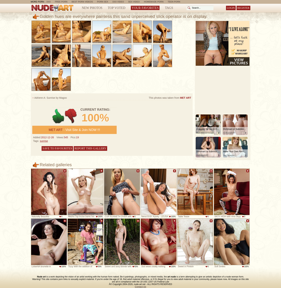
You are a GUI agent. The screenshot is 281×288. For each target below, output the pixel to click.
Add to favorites (64, 170)
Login (231, 8)
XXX (48, 2)
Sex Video (134, 2)
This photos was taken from (170, 97)
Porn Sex (102, 2)
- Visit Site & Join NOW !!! (74, 130)
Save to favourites (57, 148)
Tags (169, 8)
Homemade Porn (153, 2)
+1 (58, 116)
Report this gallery (90, 148)
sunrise (44, 141)
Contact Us (140, 286)
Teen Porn (174, 2)
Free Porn (61, 2)
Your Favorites (145, 8)
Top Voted (116, 8)
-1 (71, 116)
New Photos (92, 8)
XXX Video (118, 2)
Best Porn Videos (82, 2)
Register (243, 8)
